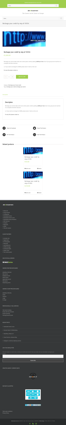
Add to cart (22, 77)
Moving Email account (8, 315)
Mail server (5, 281)
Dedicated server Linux (9, 326)
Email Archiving (6, 313)
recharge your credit (11, 87)
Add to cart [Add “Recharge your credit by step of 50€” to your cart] (28, 168)
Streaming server (6, 282)
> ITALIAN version (7, 228)
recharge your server (21, 87)
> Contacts (5, 223)
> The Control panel (7, 252)
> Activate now (6, 238)
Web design (41, 421)
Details (39, 168)
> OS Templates (6, 241)
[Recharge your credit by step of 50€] (33, 150)
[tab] (33, 94)
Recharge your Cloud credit (14, 85)
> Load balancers (6, 245)
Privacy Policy (6, 413)
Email (4, 353)
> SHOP (4, 226)
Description (5, 94)
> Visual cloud (6, 250)
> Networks (5, 243)
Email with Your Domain (8, 312)
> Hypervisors (6, 240)
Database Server (6, 275)
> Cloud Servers (6, 212)
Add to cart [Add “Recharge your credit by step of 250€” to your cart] (28, 192)
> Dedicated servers (7, 216)
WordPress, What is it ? (9, 333)
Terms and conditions (7, 411)
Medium (4, 296)
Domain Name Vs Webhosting (10, 330)
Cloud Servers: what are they (10, 337)
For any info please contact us (11, 70)
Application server (7, 279)
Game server (5, 277)
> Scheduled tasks (7, 248)
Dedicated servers (15, 421)
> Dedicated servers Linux (9, 217)
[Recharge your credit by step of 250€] (33, 175)
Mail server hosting (7, 310)
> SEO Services (6, 221)
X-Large (4, 300)
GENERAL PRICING (7, 272)
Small (4, 294)
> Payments (5, 224)
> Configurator (6, 214)
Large (4, 298)
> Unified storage (6, 247)
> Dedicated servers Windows (9, 219)
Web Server (5, 274)
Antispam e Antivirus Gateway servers (12, 341)
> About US (5, 211)
